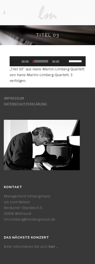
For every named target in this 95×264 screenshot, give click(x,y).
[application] (48, 61)
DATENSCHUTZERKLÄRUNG (25, 104)
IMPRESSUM (14, 98)
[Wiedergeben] (16, 61)
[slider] (40, 61)
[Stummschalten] (64, 61)
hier (51, 247)
